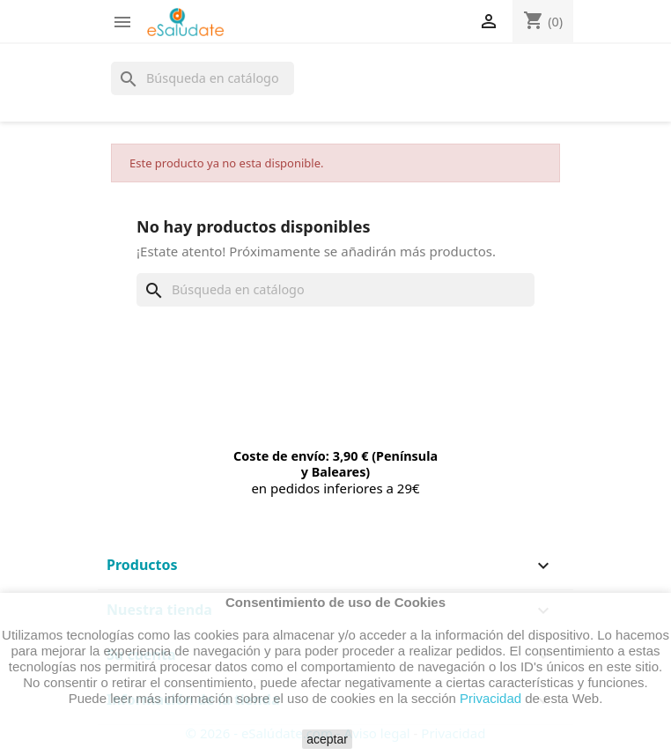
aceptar (327, 739)
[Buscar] (202, 78)
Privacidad (490, 698)
